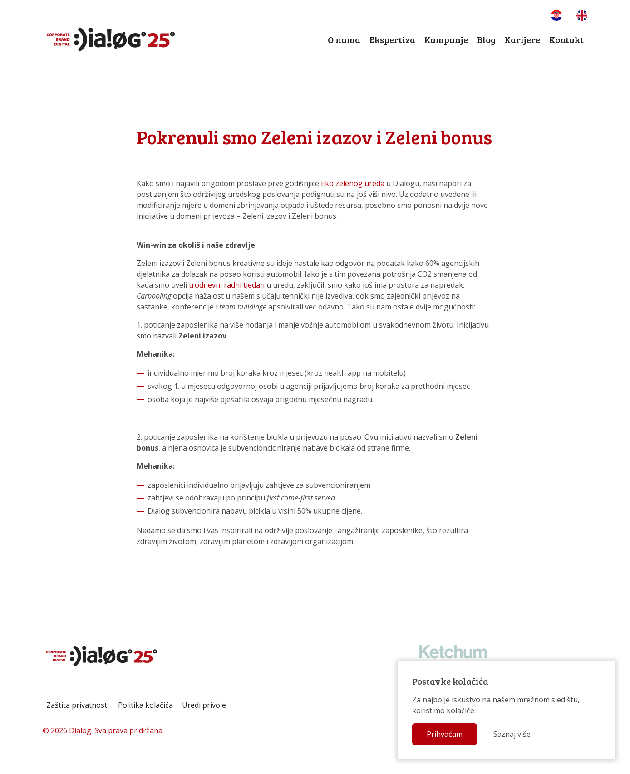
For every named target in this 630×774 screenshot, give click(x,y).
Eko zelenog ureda (352, 183)
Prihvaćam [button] (445, 734)
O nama (344, 39)
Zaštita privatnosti (77, 705)
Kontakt (566, 39)
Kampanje (446, 39)
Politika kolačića (145, 705)
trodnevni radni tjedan (227, 285)
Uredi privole (204, 705)
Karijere (522, 39)
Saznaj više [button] (512, 734)
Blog (486, 39)
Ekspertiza (392, 39)
